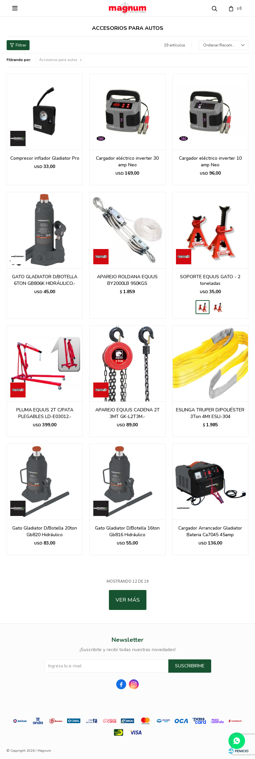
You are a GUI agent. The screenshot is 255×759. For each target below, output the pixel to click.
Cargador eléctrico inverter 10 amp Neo (210, 161)
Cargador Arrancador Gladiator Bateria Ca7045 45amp (210, 531)
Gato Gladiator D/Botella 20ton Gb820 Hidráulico (44, 531)
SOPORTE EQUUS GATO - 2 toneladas (210, 280)
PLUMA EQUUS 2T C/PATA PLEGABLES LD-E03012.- (44, 413)
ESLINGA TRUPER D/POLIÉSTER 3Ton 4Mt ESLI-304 (210, 413)
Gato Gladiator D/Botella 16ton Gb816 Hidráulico (127, 531)
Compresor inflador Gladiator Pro (44, 158)
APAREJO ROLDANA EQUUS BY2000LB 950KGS (127, 280)
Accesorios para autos (58, 59)
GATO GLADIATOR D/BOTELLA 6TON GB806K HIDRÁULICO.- (44, 280)
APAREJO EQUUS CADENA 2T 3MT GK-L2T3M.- (127, 413)
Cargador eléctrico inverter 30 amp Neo (127, 161)
